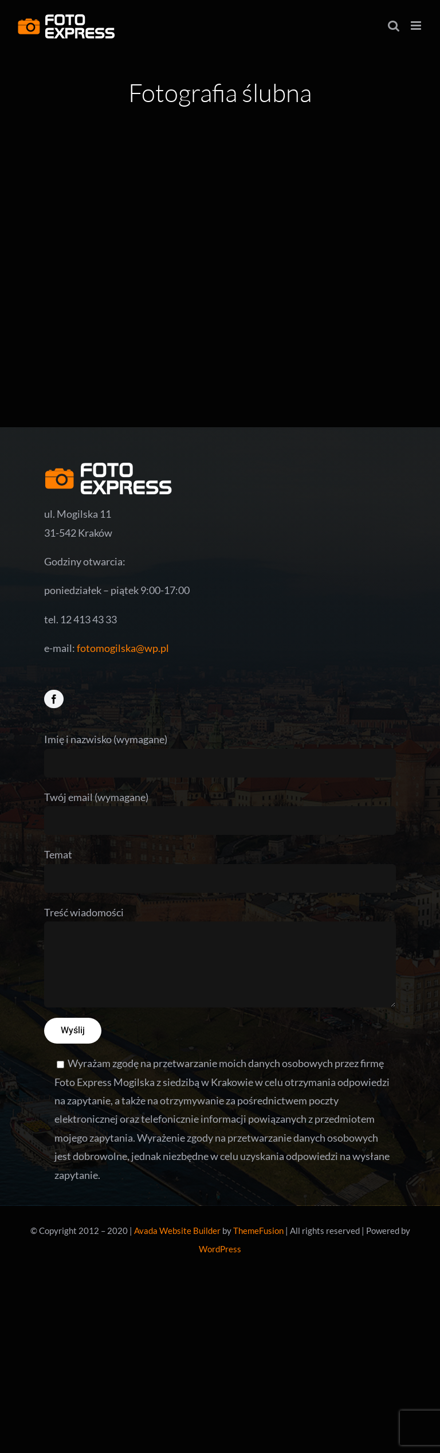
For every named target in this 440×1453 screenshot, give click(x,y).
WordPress (220, 1249)
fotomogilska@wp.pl (123, 648)
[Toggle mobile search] (393, 25)
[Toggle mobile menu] (417, 25)
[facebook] (54, 699)
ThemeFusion (258, 1230)
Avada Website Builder (177, 1230)
